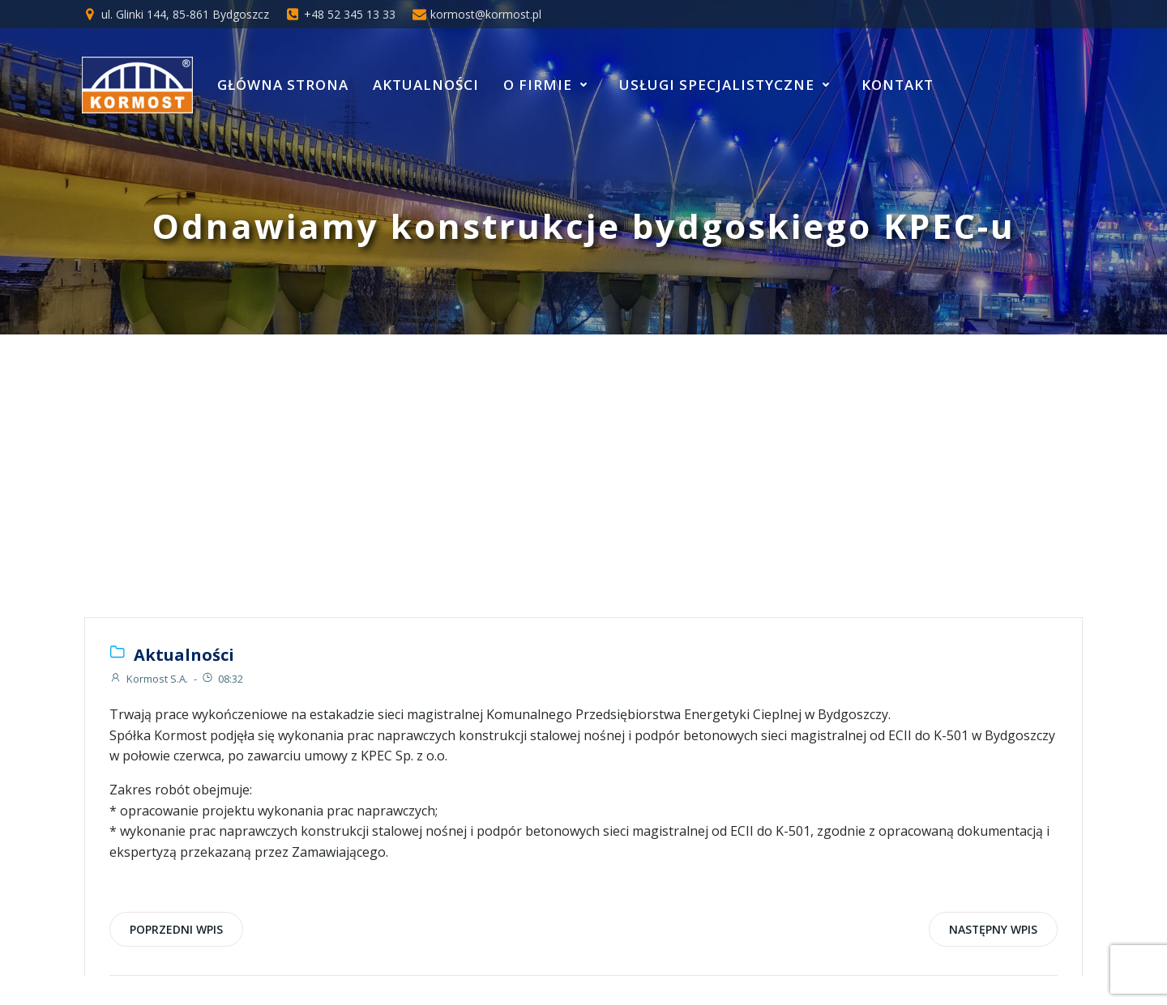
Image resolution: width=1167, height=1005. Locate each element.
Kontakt (897, 84)
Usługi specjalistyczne (728, 84)
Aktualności (426, 84)
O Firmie (549, 84)
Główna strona (282, 84)
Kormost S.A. (148, 678)
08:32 (222, 678)
